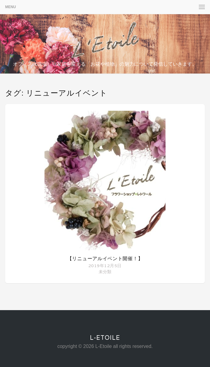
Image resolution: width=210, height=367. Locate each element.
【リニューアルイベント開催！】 (105, 258)
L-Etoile (105, 338)
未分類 (105, 271)
